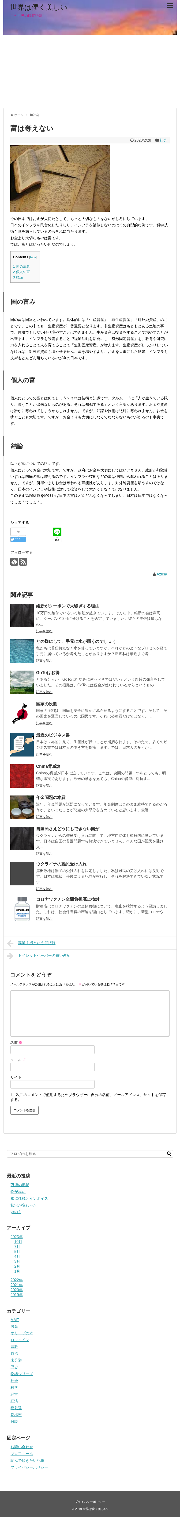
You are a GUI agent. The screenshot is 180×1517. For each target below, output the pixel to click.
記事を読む (44, 631)
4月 (17, 1256)
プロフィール (22, 1454)
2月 (17, 1266)
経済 (14, 1401)
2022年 (17, 1280)
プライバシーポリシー (29, 1467)
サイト (16, 1077)
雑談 (14, 1422)
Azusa (162, 574)
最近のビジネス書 (53, 735)
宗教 (14, 1347)
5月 (17, 1252)
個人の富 (21, 272)
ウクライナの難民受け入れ (61, 864)
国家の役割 (46, 704)
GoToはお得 (48, 672)
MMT (15, 1320)
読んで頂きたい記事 (27, 1461)
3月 (17, 1261)
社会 (163, 140)
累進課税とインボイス (29, 1198)
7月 (17, 1247)
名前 (16, 1043)
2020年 (17, 1290)
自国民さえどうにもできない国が (67, 828)
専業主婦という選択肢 (31, 943)
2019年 (17, 1295)
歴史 (14, 1367)
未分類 (16, 1360)
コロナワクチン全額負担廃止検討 (67, 899)
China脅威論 (48, 766)
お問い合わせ (22, 1447)
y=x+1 (16, 1212)
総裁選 (16, 1408)
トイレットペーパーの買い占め (39, 956)
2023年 (17, 1237)
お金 (14, 1326)
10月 (18, 1242)
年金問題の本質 (51, 797)
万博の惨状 (20, 1185)
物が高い (18, 1192)
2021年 (17, 1285)
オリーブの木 (22, 1333)
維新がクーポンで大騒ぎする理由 (67, 606)
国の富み (21, 266)
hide (33, 257)
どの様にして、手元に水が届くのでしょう (76, 641)
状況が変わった (24, 1205)
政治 (14, 1353)
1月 (17, 1271)
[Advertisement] (90, 71)
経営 (14, 1394)
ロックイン (20, 1340)
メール (18, 1060)
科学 (14, 1388)
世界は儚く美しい (39, 7)
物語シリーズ (22, 1374)
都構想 (16, 1415)
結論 (18, 277)
